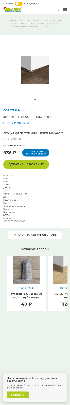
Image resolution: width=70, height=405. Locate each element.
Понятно (17, 394)
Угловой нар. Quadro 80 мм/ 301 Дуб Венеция (26, 295)
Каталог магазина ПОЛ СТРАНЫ (35, 234)
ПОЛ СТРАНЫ (11, 110)
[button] (35, 99)
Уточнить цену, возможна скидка (36, 152)
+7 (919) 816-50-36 (18, 122)
